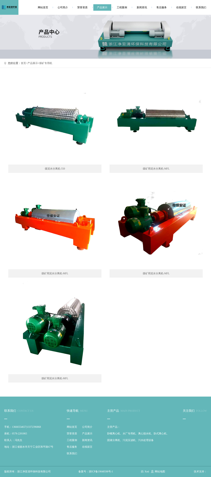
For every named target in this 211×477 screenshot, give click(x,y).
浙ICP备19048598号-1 (101, 471)
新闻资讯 (142, 7)
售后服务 (161, 7)
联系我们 (201, 7)
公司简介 (63, 7)
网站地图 (160, 471)
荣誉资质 (82, 7)
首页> (24, 63)
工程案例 (122, 7)
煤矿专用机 (45, 63)
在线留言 (181, 7)
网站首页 (43, 7)
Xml (147, 471)
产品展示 (102, 7)
